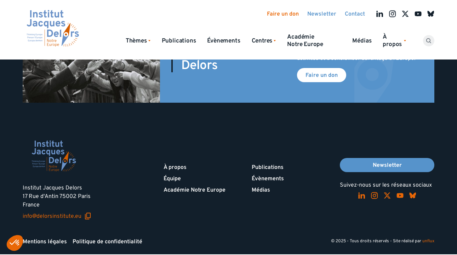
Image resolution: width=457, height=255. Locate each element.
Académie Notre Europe (305, 40)
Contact (355, 14)
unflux (428, 241)
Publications (179, 40)
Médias (361, 40)
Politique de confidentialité (107, 241)
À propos (175, 167)
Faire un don (283, 14)
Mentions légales (45, 241)
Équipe (172, 178)
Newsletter (321, 14)
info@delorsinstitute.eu (57, 216)
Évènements (223, 40)
